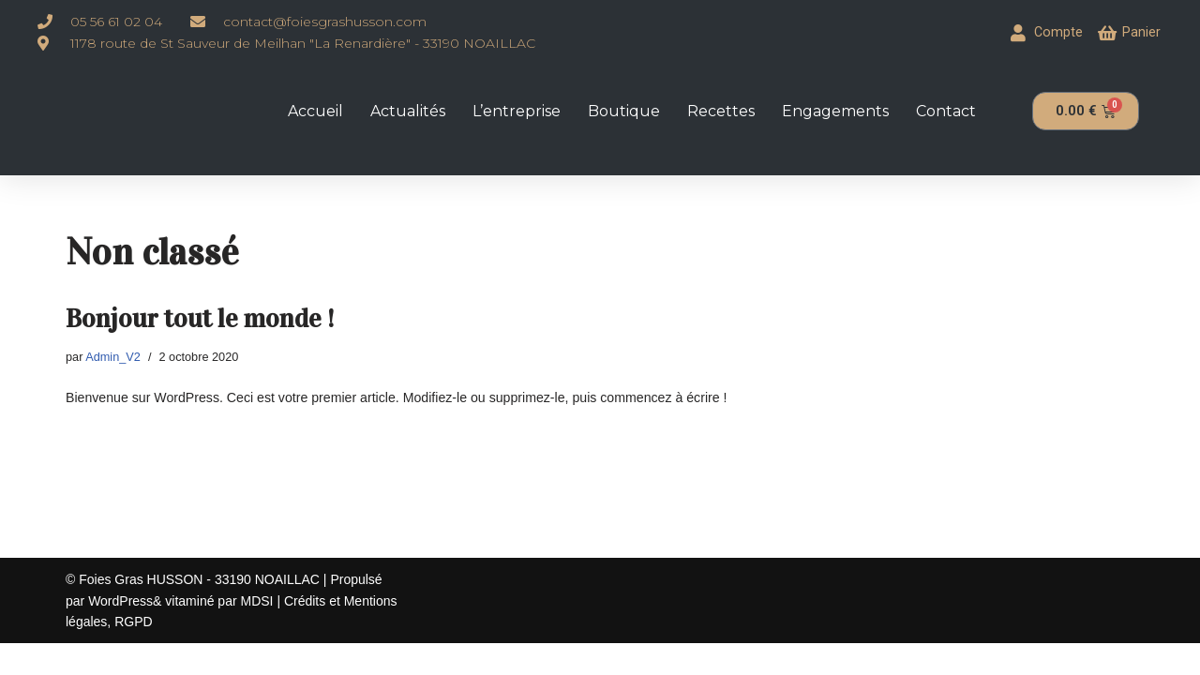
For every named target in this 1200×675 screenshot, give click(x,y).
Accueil (315, 110)
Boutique (624, 110)
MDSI (258, 631)
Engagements (835, 110)
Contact (946, 110)
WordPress (120, 631)
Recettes (721, 110)
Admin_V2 (112, 356)
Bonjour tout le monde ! (200, 318)
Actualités (407, 110)
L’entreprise (516, 110)
